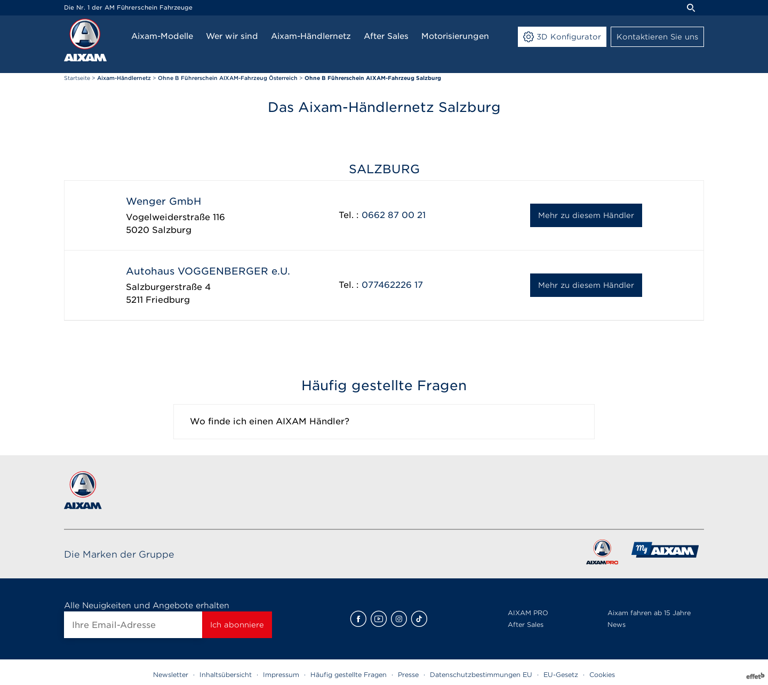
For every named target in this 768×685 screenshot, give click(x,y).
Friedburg (168, 300)
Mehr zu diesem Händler (586, 215)
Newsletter (170, 675)
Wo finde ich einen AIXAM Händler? (269, 421)
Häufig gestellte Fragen (348, 675)
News (616, 624)
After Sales (525, 624)
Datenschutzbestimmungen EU (481, 675)
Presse (408, 675)
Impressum (281, 675)
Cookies (602, 675)
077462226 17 (392, 285)
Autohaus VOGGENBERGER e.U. (208, 271)
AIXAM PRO (528, 613)
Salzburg (171, 230)
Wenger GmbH (163, 201)
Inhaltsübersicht (225, 675)
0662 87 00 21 (394, 215)
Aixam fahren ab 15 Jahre (649, 613)
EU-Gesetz (560, 675)
